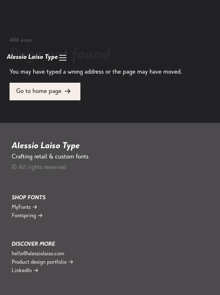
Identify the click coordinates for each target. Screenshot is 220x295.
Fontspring (24, 216)
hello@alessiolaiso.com (38, 254)
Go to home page (38, 91)
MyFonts (21, 207)
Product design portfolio (39, 262)
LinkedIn (22, 271)
